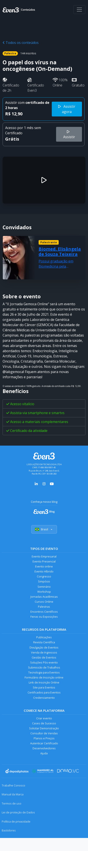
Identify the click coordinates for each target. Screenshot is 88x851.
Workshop (44, 592)
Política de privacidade (16, 821)
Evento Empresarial (44, 556)
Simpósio (44, 581)
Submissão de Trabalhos (44, 667)
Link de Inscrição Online (44, 682)
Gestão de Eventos (44, 657)
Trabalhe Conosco (13, 785)
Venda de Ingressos (44, 652)
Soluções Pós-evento (44, 662)
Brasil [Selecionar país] (44, 529)
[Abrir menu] (79, 9)
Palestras (44, 607)
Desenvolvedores (44, 748)
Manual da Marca (13, 794)
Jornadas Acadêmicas (44, 597)
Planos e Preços (44, 738)
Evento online (44, 566)
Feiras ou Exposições (44, 617)
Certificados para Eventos (44, 692)
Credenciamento (44, 698)
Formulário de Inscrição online (44, 677)
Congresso (44, 576)
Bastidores (9, 830)
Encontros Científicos (44, 612)
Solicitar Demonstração (44, 728)
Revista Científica (44, 642)
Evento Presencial (44, 561)
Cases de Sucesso (44, 723)
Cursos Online (44, 602)
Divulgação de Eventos (44, 647)
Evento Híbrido (44, 571)
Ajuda (44, 753)
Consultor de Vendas (44, 733)
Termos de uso (11, 803)
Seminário (44, 587)
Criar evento (44, 718)
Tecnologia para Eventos (44, 672)
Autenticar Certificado (44, 743)
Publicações (44, 637)
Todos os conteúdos (21, 42)
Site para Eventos (44, 687)
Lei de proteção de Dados (18, 812)
